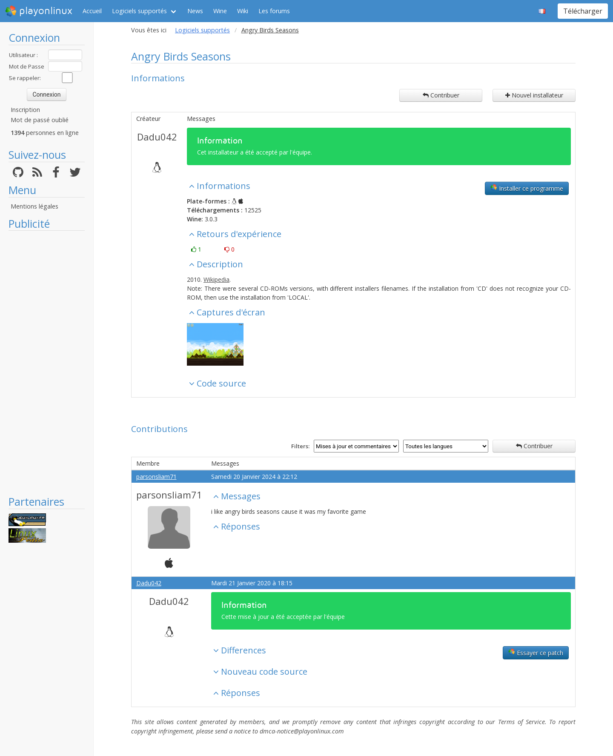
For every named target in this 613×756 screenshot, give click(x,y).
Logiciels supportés (139, 11)
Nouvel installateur (534, 95)
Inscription (25, 110)
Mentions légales (34, 206)
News (195, 11)
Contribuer (441, 95)
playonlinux (38, 11)
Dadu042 (157, 136)
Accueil (92, 11)
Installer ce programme (526, 188)
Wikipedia (216, 279)
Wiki (242, 11)
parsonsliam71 (156, 476)
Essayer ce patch (535, 652)
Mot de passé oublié (40, 120)
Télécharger (582, 11)
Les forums (274, 11)
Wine (220, 11)
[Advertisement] (47, 362)
